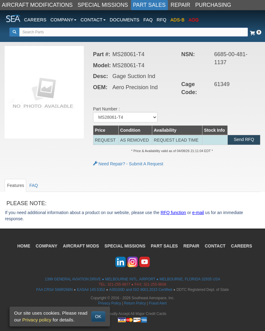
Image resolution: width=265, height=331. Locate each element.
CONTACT (215, 245)
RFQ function (173, 212)
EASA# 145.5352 (91, 290)
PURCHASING (213, 5)
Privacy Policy (109, 303)
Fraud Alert (158, 303)
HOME (23, 245)
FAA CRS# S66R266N (54, 290)
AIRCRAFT (81, 245)
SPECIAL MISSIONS (103, 5)
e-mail (198, 212)
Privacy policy (36, 319)
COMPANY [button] (64, 19)
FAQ (148, 19)
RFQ (161, 19)
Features (15, 185)
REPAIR (180, 5)
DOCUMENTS (125, 19)
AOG (194, 19)
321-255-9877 (119, 284)
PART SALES (149, 5)
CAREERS (35, 19)
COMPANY (46, 245)
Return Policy (135, 303)
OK (98, 316)
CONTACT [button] (92, 19)
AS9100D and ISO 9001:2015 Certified (140, 290)
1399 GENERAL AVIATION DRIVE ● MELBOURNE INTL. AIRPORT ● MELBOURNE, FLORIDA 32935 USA (132, 279)
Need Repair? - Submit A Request (128, 163)
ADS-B (177, 19)
